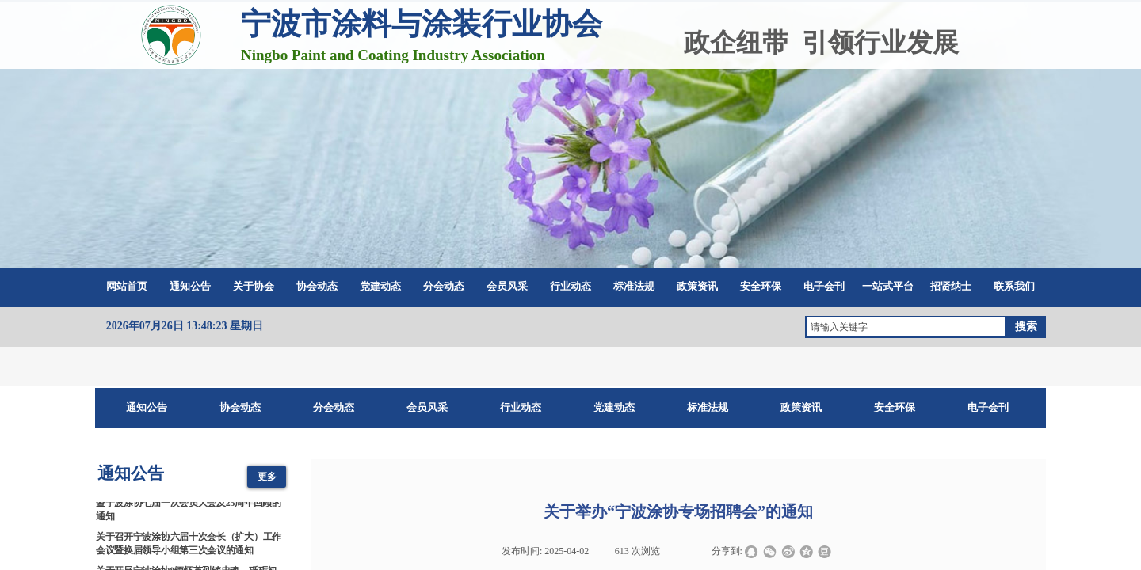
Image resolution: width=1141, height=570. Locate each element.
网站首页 (126, 286)
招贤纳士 (950, 286)
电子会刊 (824, 286)
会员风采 (507, 286)
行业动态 (570, 286)
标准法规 (633, 286)
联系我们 (1014, 286)
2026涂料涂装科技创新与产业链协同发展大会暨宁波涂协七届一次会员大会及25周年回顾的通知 (188, 506)
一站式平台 (888, 286)
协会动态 (317, 286)
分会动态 (443, 286)
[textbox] (905, 327)
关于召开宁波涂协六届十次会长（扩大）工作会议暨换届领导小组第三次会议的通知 (188, 546)
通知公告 (190, 286)
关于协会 (253, 286)
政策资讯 (697, 286)
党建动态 (380, 286)
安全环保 (760, 286)
